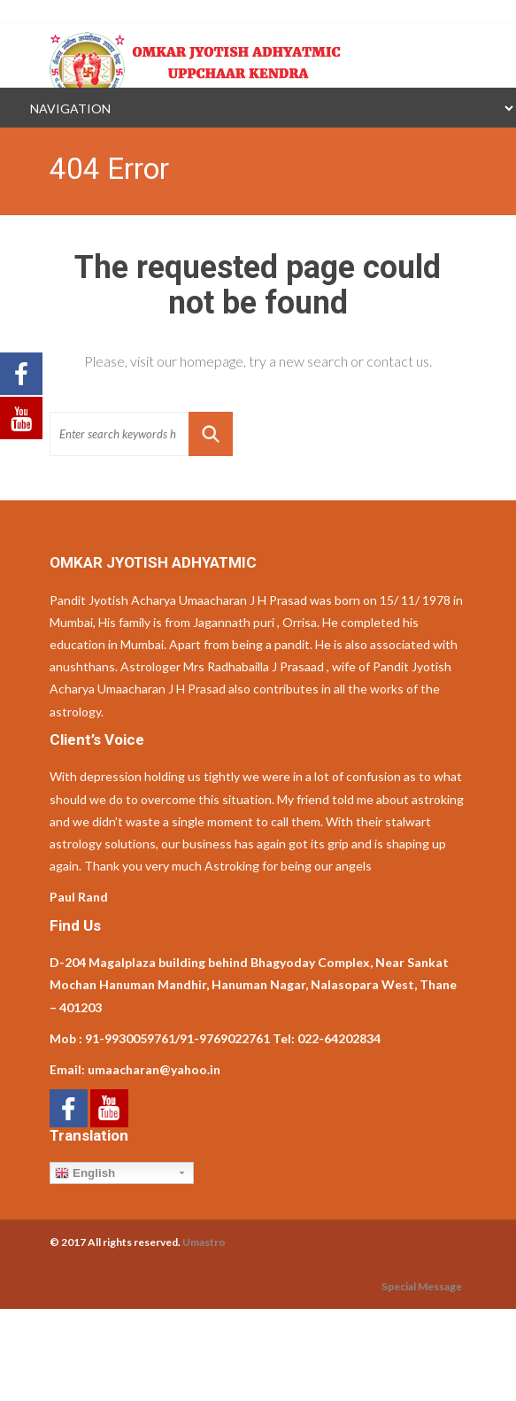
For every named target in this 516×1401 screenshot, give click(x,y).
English (85, 1173)
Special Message (421, 1286)
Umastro (204, 1242)
